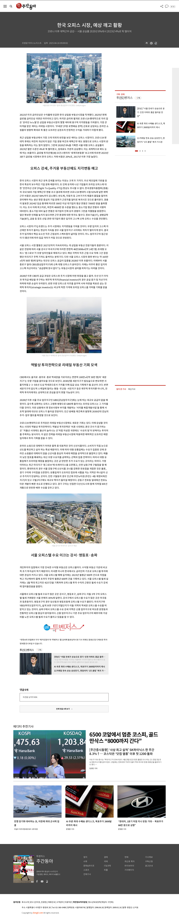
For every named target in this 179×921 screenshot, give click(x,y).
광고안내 (149, 866)
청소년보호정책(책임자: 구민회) (100, 902)
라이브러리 (129, 866)
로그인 (173, 6)
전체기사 (87, 874)
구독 (40, 650)
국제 (106, 861)
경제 (106, 857)
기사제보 (149, 857)
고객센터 (59, 902)
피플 (106, 870)
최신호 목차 (130, 861)
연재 (126, 857)
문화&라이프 (88, 866)
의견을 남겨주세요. (30, 697)
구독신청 (149, 861)
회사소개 (25, 902)
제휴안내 (51, 902)
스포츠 (86, 870)
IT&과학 (107, 866)
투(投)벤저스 (27, 650)
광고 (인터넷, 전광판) (38, 902)
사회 (85, 861)
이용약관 (68, 902)
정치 (85, 857)
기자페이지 (129, 870)
